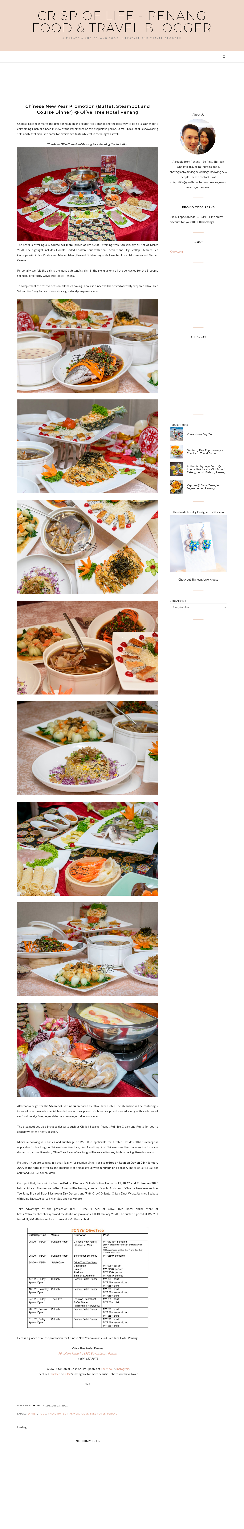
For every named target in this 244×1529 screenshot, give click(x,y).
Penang (112, 1413)
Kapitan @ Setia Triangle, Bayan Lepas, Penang (203, 487)
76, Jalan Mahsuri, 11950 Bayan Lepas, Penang (87, 1353)
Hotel (61, 1413)
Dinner (32, 1413)
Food (43, 1413)
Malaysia (73, 1413)
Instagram (122, 1369)
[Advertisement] (86, 82)
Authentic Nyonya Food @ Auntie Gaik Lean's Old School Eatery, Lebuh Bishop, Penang (206, 469)
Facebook (107, 1369)
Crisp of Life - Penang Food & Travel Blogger (122, 21)
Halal (52, 1413)
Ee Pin (67, 1374)
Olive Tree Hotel (93, 1413)
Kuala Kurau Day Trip (200, 434)
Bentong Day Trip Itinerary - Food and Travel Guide (205, 452)
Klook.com (176, 251)
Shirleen (55, 1374)
